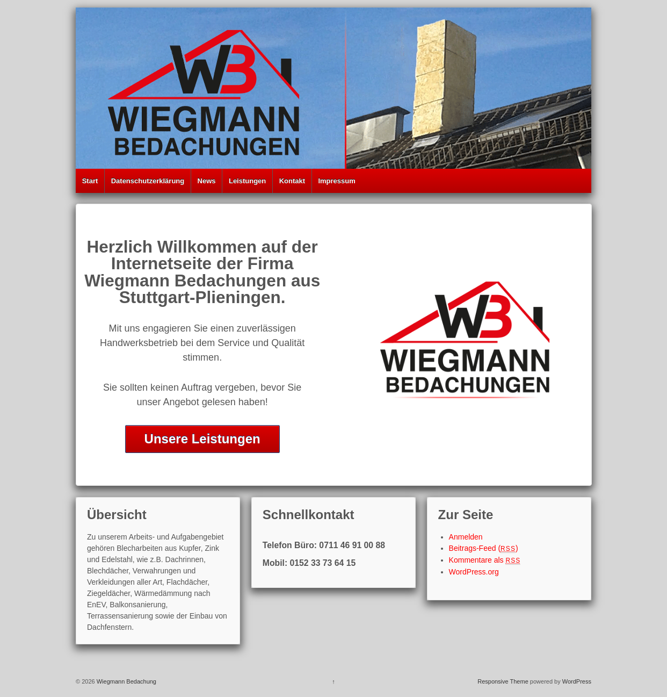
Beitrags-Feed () (483, 548)
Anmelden (466, 537)
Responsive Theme (502, 681)
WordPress (576, 681)
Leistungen (247, 181)
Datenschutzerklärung (148, 181)
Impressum (336, 181)
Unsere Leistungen (202, 439)
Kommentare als (485, 560)
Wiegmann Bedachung (125, 681)
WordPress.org (474, 571)
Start (90, 181)
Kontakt (292, 181)
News (207, 181)
